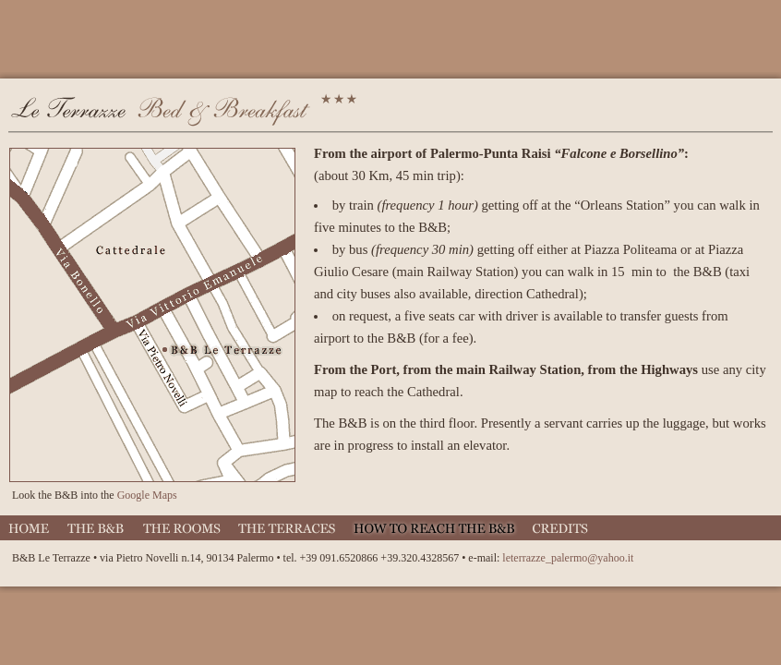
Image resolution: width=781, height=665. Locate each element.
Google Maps (147, 495)
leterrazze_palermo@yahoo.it (567, 557)
